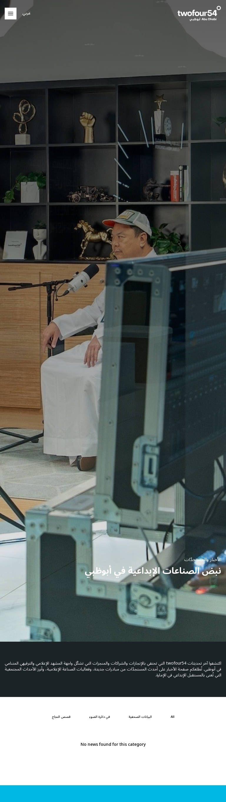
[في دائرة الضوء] (99, 717)
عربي (26, 13)
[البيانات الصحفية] (140, 717)
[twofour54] (199, 13)
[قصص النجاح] (61, 717)
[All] (173, 717)
